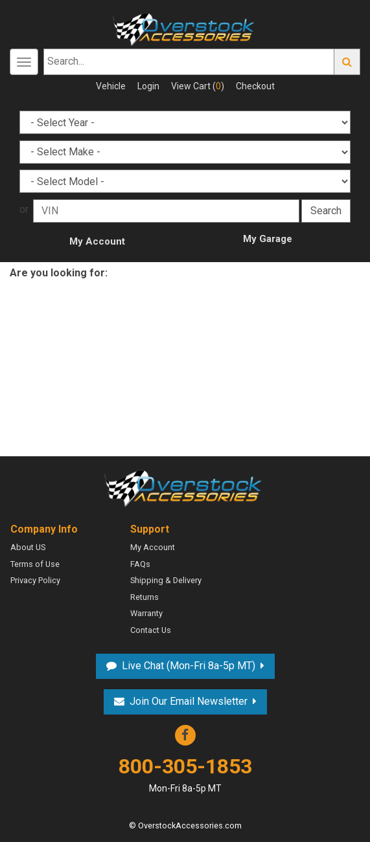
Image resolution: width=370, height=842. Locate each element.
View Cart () (197, 86)
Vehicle (111, 86)
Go (347, 62)
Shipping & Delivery (166, 580)
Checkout (255, 86)
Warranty (146, 613)
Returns (144, 597)
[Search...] (188, 62)
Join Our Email (189, 701)
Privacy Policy (35, 580)
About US (27, 547)
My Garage (267, 239)
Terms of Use (35, 564)
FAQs (140, 564)
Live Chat (188, 665)
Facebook (185, 735)
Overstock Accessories (185, 487)
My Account (97, 241)
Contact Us (150, 630)
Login (148, 86)
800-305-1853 (185, 774)
